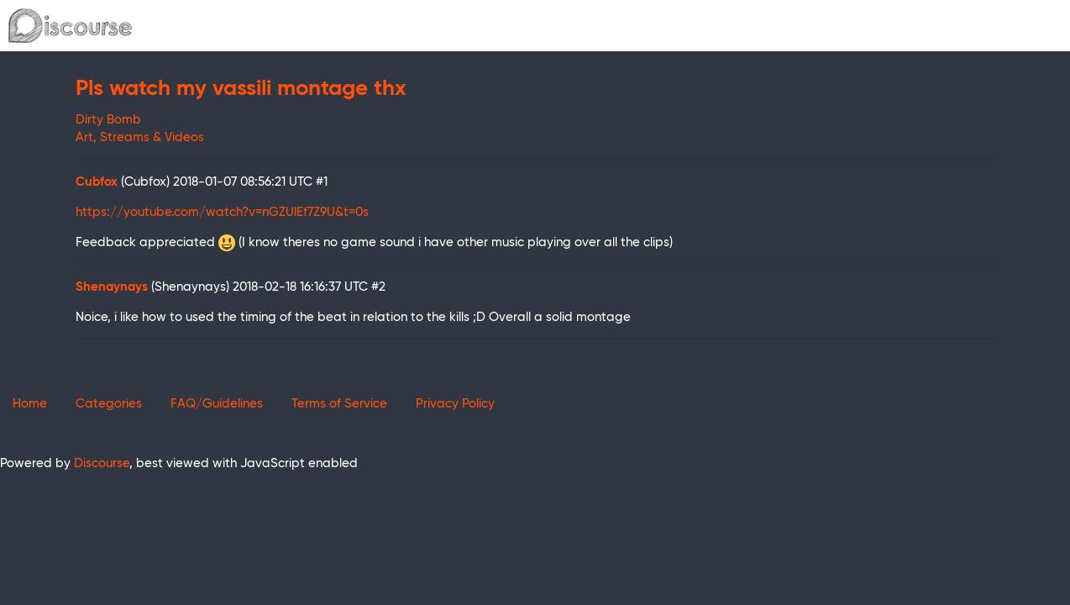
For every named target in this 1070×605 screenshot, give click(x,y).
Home (30, 403)
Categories (109, 403)
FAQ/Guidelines (216, 403)
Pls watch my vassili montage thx (241, 89)
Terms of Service (339, 403)
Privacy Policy (455, 403)
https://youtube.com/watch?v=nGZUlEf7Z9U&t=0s (222, 212)
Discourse (101, 463)
